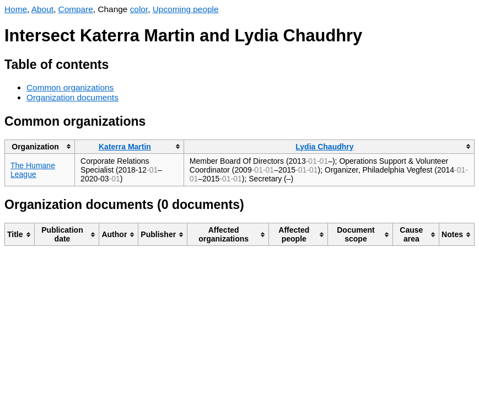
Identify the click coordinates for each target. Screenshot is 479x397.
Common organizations (70, 87)
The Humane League (32, 170)
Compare (75, 9)
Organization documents (72, 97)
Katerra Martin (125, 146)
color (139, 9)
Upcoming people (186, 9)
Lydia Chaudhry (324, 146)
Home (15, 9)
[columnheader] (40, 146)
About (42, 9)
